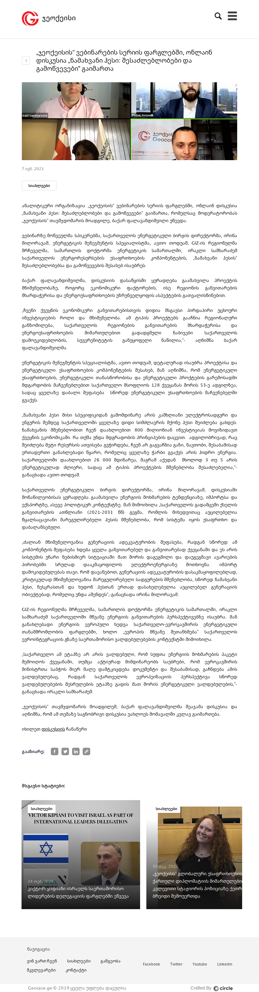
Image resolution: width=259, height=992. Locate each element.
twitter (176, 964)
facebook (151, 964)
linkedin (224, 964)
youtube (200, 964)
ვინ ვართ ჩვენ (42, 961)
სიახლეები (39, 185)
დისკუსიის (53, 729)
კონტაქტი (76, 970)
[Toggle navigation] (232, 16)
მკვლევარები (41, 970)
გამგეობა (110, 961)
